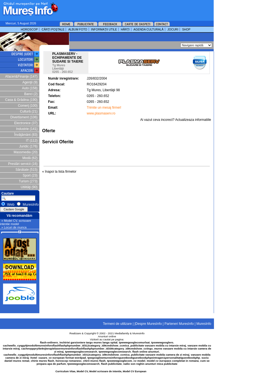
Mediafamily (122, 333)
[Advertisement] (116, 39)
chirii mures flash (94, 360)
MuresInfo (138, 333)
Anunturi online (107, 336)
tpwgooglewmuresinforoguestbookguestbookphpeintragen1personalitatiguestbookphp (144, 357)
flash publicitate (111, 363)
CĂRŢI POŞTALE (53, 29)
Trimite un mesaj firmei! (104, 107)
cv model (139, 360)
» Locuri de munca (14, 227)
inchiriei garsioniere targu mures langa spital (89, 342)
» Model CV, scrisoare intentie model (15, 222)
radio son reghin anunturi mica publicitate (150, 363)
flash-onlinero (49, 342)
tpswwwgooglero (162, 342)
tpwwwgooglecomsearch (81, 351)
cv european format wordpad (67, 357)
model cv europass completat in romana (172, 360)
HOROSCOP (29, 29)
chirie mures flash (42, 360)
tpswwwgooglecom (119, 360)
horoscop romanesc (69, 360)
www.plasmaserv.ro (101, 113)
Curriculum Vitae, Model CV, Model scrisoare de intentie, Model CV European (100, 371)
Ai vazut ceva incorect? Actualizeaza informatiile (175, 120)
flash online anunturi (145, 351)
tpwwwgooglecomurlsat (134, 342)
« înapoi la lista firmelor (59, 172)
